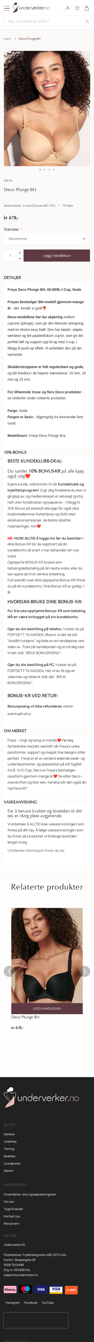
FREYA (8, 181)
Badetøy (9, 1150)
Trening (9, 1142)
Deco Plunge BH (25, 1010)
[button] (40, 170)
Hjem (7, 39)
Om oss (9, 1195)
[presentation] (36, 1314)
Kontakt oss (12, 1210)
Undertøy (10, 1135)
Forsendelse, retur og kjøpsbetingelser (30, 1188)
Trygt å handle (13, 1202)
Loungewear (12, 1157)
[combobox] (47, 21)
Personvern (11, 1217)
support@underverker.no (21, 1268)
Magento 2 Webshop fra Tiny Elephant (63, 1336)
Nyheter (9, 1128)
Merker (8, 1164)
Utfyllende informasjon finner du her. (36, 844)
